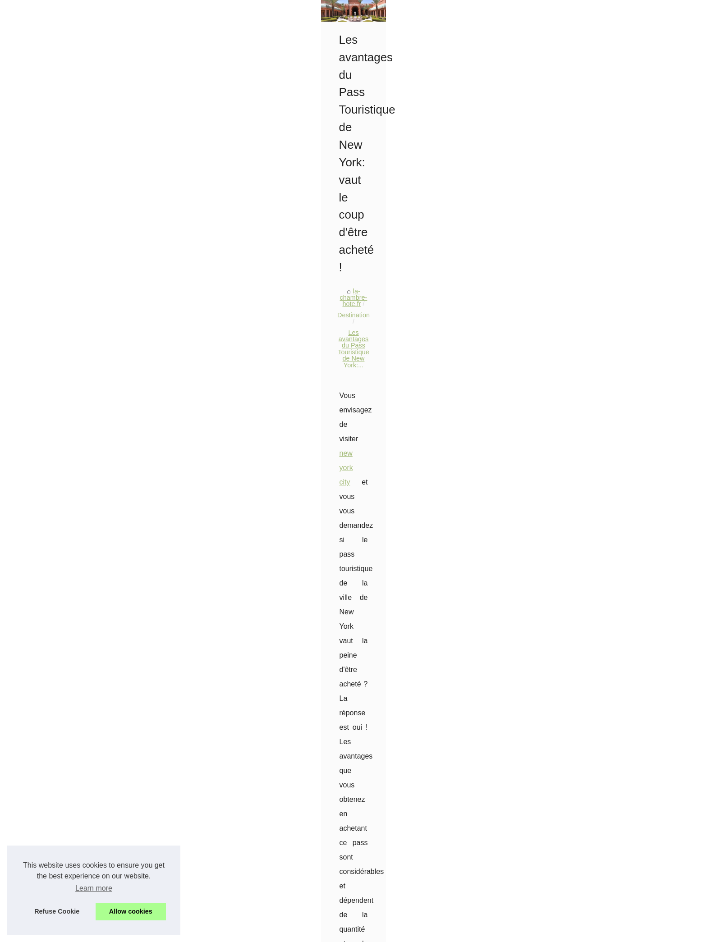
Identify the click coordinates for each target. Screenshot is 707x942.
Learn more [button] (93, 888)
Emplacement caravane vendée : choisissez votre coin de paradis (373, 772)
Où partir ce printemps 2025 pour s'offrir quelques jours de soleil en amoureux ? (393, 819)
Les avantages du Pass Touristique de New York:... (401, 273)
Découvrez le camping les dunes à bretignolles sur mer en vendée (374, 850)
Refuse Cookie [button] (56, 911)
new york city (329, 304)
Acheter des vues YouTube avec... (143, 257)
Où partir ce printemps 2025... (137, 802)
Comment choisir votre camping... (142, 397)
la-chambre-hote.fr (253, 273)
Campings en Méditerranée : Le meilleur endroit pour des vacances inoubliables (542, 687)
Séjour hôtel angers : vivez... (135, 782)
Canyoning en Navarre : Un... (136, 439)
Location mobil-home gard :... (136, 317)
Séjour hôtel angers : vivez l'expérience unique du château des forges (379, 803)
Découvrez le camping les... (134, 842)
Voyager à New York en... (130, 762)
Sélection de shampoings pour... (140, 297)
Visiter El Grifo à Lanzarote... (135, 237)
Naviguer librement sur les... (134, 499)
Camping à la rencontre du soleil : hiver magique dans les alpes (370, 866)
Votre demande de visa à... (132, 559)
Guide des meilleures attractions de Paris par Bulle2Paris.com (368, 757)
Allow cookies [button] (130, 911)
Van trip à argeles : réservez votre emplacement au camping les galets (380, 881)
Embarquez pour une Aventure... (141, 479)
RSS (246, 932)
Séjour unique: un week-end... (137, 377)
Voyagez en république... (129, 641)
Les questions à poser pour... (136, 459)
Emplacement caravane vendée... (142, 742)
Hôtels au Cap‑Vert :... (126, 702)
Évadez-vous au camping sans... (141, 337)
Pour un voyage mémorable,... (137, 620)
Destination (304, 273)
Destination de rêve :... (126, 539)
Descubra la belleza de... (129, 519)
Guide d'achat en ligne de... (133, 660)
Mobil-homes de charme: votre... (140, 357)
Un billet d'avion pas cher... (133, 600)
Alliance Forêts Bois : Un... (132, 277)
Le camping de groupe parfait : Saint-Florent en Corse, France (299, 687)
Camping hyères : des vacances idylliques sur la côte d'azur (365, 835)
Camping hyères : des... (128, 822)
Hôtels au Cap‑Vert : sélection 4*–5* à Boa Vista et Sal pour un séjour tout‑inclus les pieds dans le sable (420, 738)
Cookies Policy (219, 932)
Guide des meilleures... (127, 722)
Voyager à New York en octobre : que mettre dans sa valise (364, 788)
